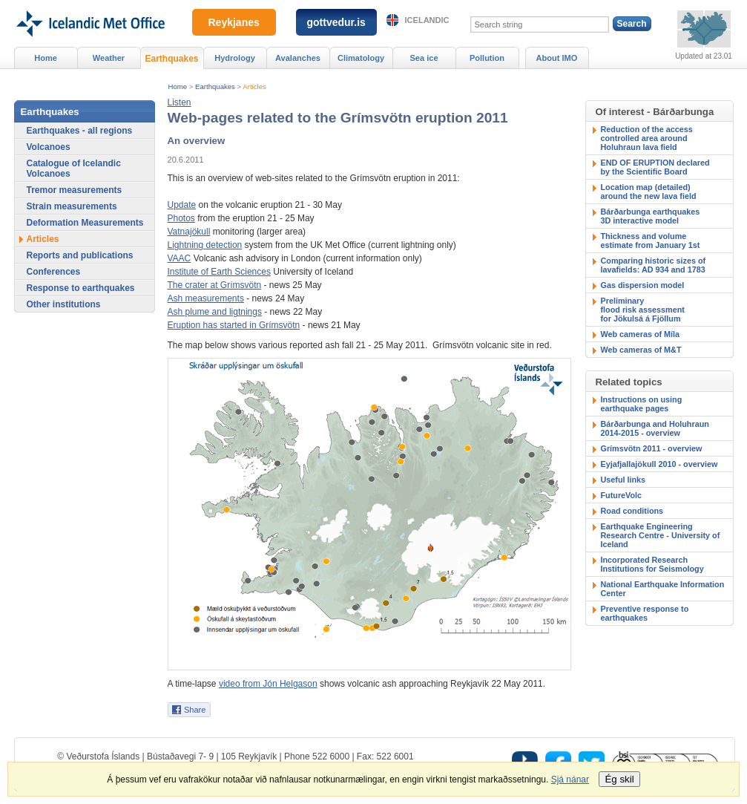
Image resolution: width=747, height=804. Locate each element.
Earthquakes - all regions (80, 130)
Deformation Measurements (85, 223)
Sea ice (423, 57)
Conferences (54, 272)
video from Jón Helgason (268, 684)
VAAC (179, 258)
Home (178, 86)
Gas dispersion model (643, 285)
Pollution (487, 57)
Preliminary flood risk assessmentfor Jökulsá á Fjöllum (643, 309)
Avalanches (297, 57)
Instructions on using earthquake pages (641, 404)
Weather (109, 57)
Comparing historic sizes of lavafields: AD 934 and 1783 (653, 265)
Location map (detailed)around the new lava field (649, 191)
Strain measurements (72, 206)
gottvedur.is (336, 22)
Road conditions (632, 510)
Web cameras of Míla (640, 334)
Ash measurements (206, 298)
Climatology (361, 57)
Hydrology (234, 57)
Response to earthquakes (81, 288)
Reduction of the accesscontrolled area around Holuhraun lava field (647, 138)
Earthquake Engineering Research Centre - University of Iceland (660, 535)
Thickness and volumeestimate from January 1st (650, 240)
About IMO (557, 57)
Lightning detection (205, 245)
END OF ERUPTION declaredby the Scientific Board (655, 167)
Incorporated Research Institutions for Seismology (652, 564)
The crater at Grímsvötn (215, 285)
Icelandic (427, 20)
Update (182, 205)
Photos (181, 218)
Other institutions (64, 304)
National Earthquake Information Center (663, 589)
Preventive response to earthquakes (645, 613)
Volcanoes (48, 147)
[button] (179, 102)
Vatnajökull (189, 231)
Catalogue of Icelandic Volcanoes (74, 168)
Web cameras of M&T (641, 349)
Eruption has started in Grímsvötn (234, 325)
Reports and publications (80, 255)
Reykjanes (234, 22)
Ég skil (619, 779)
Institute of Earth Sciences (219, 272)
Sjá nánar (570, 779)
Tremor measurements (74, 190)
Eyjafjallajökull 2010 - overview (659, 464)
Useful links (623, 479)
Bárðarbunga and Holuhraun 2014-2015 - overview (655, 428)
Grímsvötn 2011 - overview (651, 448)
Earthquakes (215, 86)
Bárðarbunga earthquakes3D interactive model (650, 216)
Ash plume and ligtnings (215, 312)
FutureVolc (621, 495)
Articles (254, 86)
